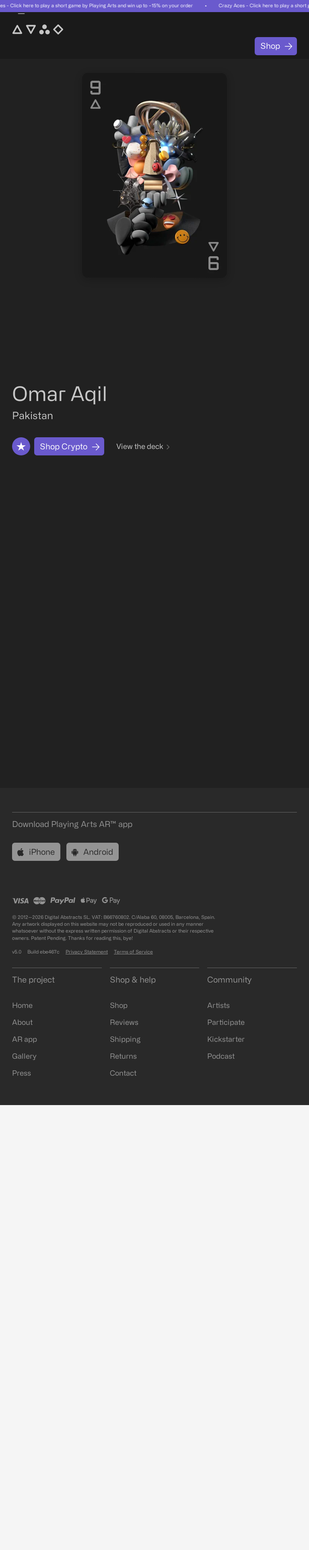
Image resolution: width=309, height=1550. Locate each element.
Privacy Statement (87, 952)
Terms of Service (133, 952)
